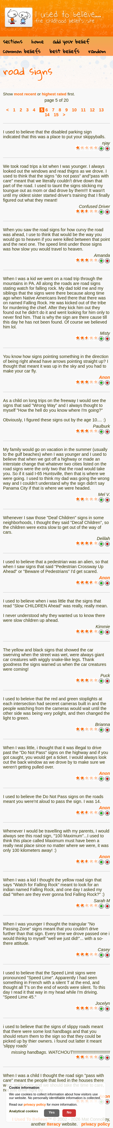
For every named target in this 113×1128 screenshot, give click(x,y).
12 (92, 109)
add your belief (71, 41)
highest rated (54, 94)
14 (47, 114)
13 (101, 109)
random (97, 51)
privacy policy (95, 1124)
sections (12, 41)
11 (83, 109)
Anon (104, 377)
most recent (25, 94)
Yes (52, 1112)
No (69, 1112)
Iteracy (54, 1124)
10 (74, 109)
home (37, 41)
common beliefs (21, 51)
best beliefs (64, 51)
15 (56, 114)
